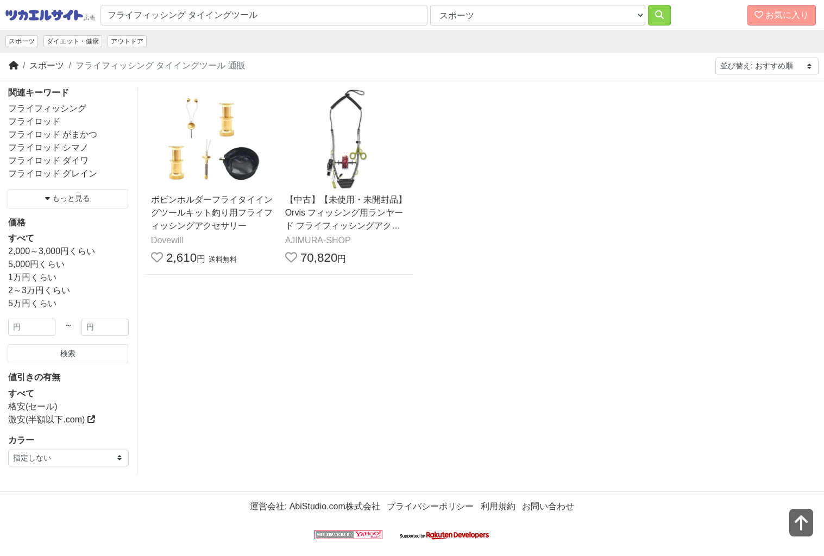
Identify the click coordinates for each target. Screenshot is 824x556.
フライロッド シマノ (48, 147)
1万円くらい (32, 277)
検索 (68, 353)
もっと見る (67, 198)
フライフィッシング (47, 108)
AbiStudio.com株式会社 (335, 506)
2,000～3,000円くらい (51, 251)
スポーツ (22, 41)
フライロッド (34, 121)
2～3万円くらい (39, 290)
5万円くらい (32, 303)
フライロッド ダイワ (48, 160)
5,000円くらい (36, 264)
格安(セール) (33, 406)
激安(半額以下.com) (51, 419)
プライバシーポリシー (430, 506)
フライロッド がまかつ (52, 134)
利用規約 (498, 506)
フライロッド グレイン (52, 173)
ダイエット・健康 (73, 41)
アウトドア (127, 41)
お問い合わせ (548, 506)
